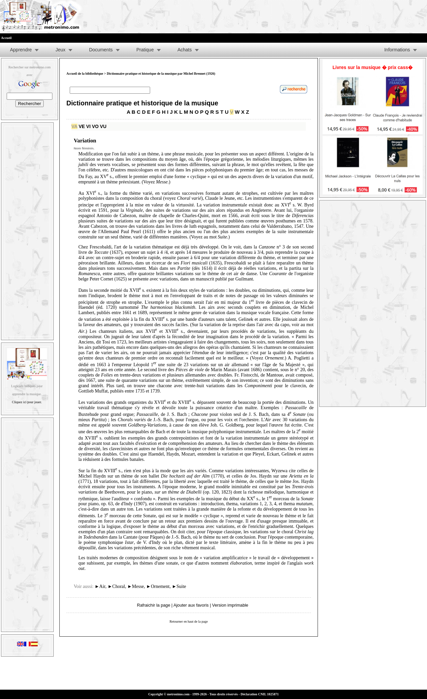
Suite (179, 586)
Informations (397, 49)
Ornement (157, 586)
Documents (101, 49)
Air (100, 586)
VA (74, 126)
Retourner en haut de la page (188, 621)
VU (103, 126)
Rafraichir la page (153, 605)
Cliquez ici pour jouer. (27, 402)
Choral (116, 586)
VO (95, 126)
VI (88, 126)
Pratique (145, 49)
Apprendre (21, 49)
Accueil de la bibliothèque (84, 73)
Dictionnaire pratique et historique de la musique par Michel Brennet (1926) (161, 73)
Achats (184, 49)
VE (82, 126)
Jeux (60, 49)
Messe (135, 586)
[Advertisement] (27, 230)
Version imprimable (230, 605)
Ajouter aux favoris (190, 605)
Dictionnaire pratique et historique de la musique (142, 103)
